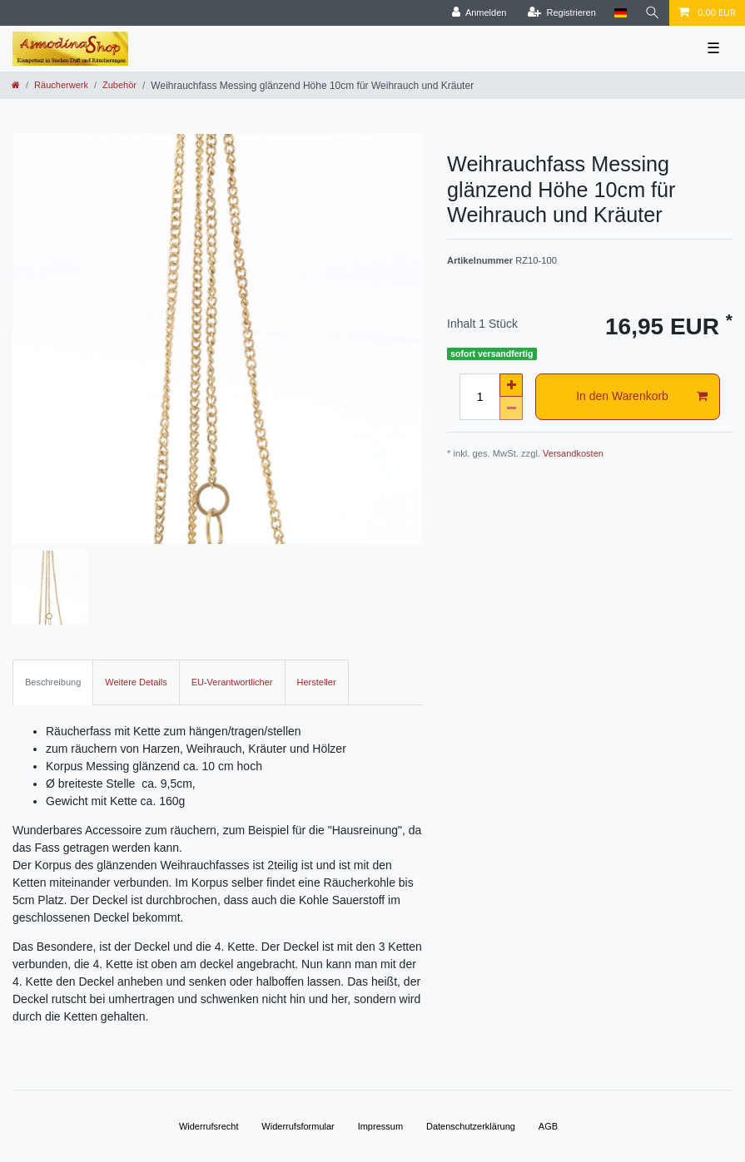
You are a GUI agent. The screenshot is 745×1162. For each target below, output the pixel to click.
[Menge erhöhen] (511, 385)
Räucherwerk (61, 85)
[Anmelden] (479, 13)
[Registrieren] (562, 13)
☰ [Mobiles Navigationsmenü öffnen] (713, 48)
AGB (548, 1126)
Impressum (380, 1126)
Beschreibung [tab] (53, 682)
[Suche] (652, 13)
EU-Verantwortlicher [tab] (232, 682)
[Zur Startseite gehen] (16, 85)
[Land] (620, 13)
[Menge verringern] (511, 408)
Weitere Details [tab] (135, 682)
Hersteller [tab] (316, 682)
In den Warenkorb (642, 396)
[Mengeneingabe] (479, 396)
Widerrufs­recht (209, 1126)
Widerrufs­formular (297, 1126)
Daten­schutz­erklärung (470, 1126)
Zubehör (119, 85)
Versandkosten (573, 453)
